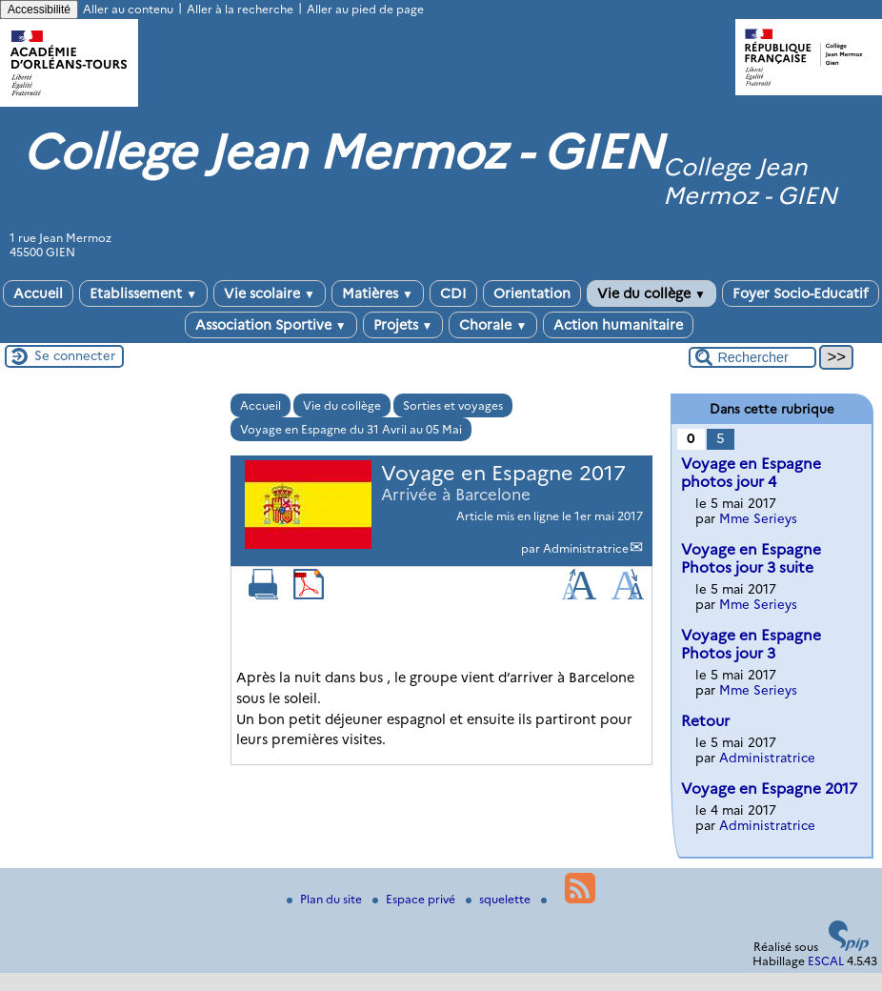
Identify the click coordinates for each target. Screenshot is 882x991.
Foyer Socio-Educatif (800, 293)
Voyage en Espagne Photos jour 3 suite (751, 558)
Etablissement (143, 293)
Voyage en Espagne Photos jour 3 (751, 644)
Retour (705, 721)
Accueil (38, 293)
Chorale (493, 325)
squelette (499, 899)
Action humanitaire (618, 325)
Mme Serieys (758, 518)
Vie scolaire (269, 293)
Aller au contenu (128, 9)
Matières (377, 293)
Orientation (532, 293)
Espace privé (415, 899)
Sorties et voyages (453, 405)
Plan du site (326, 899)
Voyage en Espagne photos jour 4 (751, 473)
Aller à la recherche (240, 9)
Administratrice (586, 548)
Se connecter (74, 355)
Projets (403, 325)
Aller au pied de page (365, 9)
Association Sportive (271, 325)
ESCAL (826, 961)
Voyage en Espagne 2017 (769, 788)
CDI (453, 293)
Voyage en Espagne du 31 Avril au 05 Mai (351, 429)
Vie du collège (651, 293)
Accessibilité (39, 9)
